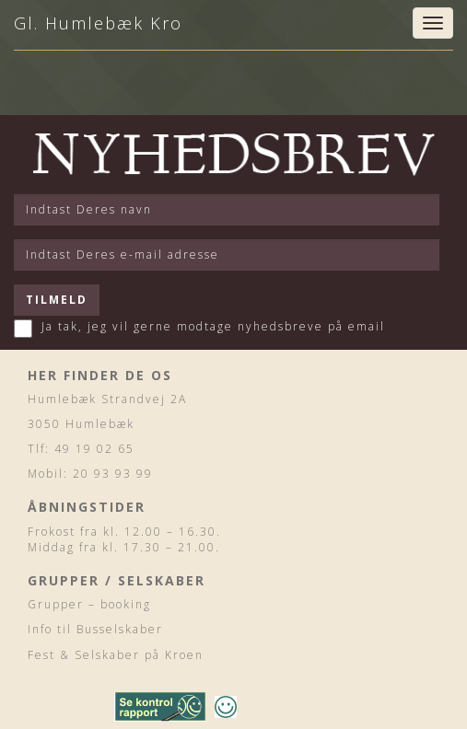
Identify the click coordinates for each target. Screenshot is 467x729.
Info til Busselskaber (95, 629)
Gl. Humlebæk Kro (98, 23)
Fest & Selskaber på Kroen (116, 655)
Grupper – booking (89, 604)
